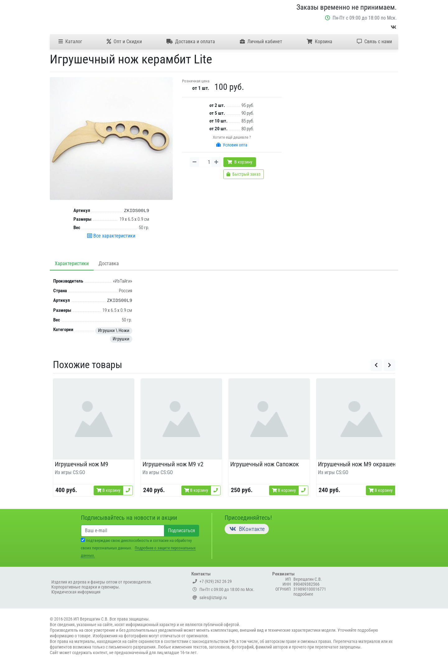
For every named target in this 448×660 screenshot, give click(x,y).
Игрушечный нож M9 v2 (172, 464)
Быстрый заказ (243, 174)
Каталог (70, 41)
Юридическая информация (75, 591)
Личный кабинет (261, 41)
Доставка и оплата (190, 41)
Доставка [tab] (109, 263)
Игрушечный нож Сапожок (264, 464)
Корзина (319, 41)
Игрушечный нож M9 (81, 464)
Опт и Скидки (124, 41)
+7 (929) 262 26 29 (212, 581)
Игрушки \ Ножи (113, 330)
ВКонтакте (247, 529)
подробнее (303, 594)
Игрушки (121, 339)
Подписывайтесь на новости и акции (129, 517)
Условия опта (231, 144)
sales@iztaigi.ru (210, 597)
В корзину (239, 161)
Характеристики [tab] (72, 263)
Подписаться (181, 530)
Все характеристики (111, 236)
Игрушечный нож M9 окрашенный (362, 464)
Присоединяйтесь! (248, 517)
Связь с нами (374, 41)
